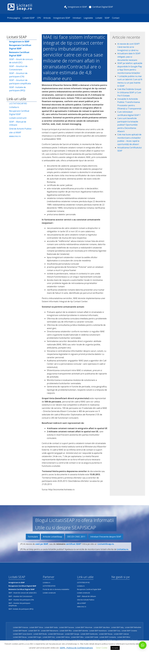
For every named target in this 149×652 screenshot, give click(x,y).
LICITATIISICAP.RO (18, 103)
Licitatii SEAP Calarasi (121, 634)
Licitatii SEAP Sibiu (77, 637)
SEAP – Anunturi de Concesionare (18, 68)
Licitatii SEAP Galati (91, 637)
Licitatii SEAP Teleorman (83, 627)
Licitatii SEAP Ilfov (66, 631)
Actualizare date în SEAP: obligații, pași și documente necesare (129, 56)
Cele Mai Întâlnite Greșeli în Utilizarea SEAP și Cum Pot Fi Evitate (129, 92)
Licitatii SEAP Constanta (107, 637)
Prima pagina (13, 17)
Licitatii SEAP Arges (34, 637)
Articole (47, 17)
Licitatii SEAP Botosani (56, 634)
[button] (142, 645)
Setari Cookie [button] (101, 647)
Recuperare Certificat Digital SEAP (19, 113)
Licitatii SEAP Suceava (66, 627)
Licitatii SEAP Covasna (129, 631)
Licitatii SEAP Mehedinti (133, 627)
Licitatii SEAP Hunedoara (98, 631)
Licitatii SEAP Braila (40, 634)
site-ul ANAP (15, 132)
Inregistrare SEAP (61, 17)
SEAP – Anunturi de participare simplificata (20, 82)
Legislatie (88, 17)
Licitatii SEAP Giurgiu (72, 634)
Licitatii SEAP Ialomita (80, 631)
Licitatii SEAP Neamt (20, 631)
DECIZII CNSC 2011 (76, 536)
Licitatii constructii (17, 118)
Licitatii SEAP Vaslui (51, 627)
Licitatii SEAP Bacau (20, 637)
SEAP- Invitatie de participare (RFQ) (17, 89)
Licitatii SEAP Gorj (114, 631)
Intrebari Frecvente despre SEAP (105, 536)
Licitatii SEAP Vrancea (20, 627)
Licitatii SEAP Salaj (117, 627)
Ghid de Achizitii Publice (20, 128)
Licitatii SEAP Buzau (106, 634)
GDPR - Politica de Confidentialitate (76, 647)
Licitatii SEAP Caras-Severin (22, 634)
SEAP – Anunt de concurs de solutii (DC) (21, 61)
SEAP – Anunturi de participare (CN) (18, 75)
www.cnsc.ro (15, 136)
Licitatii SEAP (28, 17)
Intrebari (77, 17)
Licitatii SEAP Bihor (123, 637)
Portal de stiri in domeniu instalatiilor (56, 589)
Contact (115, 17)
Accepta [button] (115, 648)
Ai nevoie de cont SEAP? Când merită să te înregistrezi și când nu (128, 47)
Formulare (33, 536)
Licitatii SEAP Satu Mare (102, 627)
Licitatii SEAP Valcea (63, 637)
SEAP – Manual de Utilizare (17, 123)
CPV (39, 17)
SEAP (107, 17)
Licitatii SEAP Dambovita (89, 634)
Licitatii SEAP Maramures (49, 631)
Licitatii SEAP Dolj (49, 637)
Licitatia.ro (14, 107)
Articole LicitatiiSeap (52, 536)
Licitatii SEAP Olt (34, 631)
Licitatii (98, 17)
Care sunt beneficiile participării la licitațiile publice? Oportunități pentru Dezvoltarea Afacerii (127, 125)
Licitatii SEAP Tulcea (36, 627)
